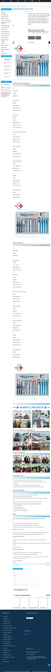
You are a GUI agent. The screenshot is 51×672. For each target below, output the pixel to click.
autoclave (3, 43)
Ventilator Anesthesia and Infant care (6, 23)
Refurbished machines (5, 49)
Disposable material (4, 35)
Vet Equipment (5, 617)
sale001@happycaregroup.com (6, 87)
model (2, 51)
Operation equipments (5, 31)
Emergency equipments (5, 33)
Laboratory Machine (6, 619)
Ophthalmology (4, 47)
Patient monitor (4, 53)
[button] (13, 26)
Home (2, 6)
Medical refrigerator (4, 45)
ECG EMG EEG (4, 29)
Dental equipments (4, 37)
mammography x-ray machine (7, 655)
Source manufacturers (9, 6)
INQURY (29, 616)
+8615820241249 (6, 84)
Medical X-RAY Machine (5, 20)
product (4, 6)
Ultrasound (3, 11)
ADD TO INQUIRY (44, 33)
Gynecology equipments (5, 25)
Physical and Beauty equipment (5, 40)
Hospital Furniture (4, 18)
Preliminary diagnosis (5, 27)
